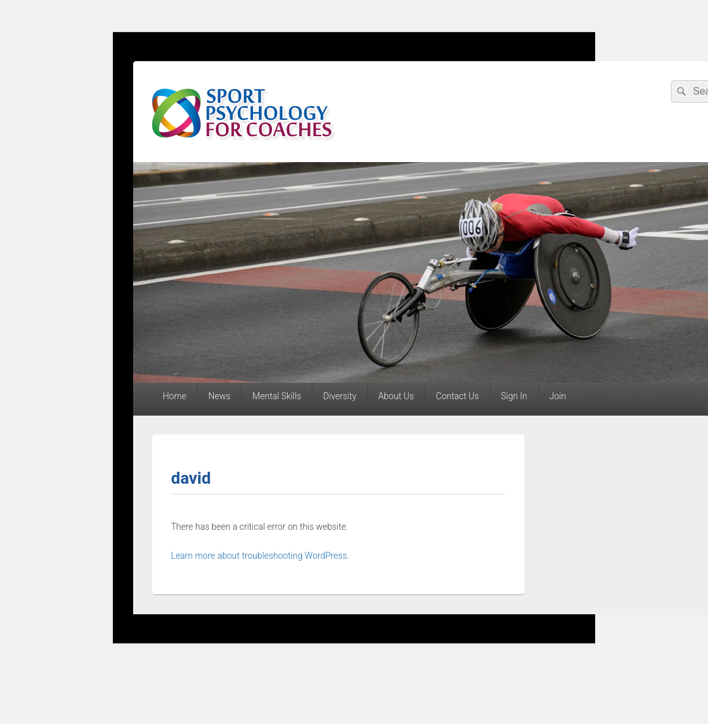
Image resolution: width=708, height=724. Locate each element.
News (219, 396)
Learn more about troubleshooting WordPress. (260, 556)
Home (174, 396)
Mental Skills (276, 396)
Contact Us (457, 396)
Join (557, 396)
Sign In (514, 396)
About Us (396, 396)
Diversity (339, 396)
